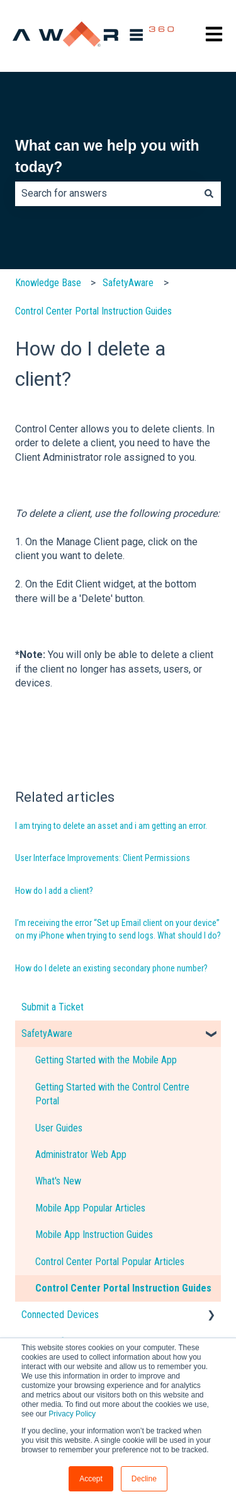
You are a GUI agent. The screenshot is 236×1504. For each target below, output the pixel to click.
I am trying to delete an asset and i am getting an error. (111, 826)
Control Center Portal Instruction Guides (93, 311)
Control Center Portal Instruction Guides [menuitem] (123, 1288)
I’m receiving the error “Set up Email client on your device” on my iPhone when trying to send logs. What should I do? (118, 929)
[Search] (209, 193)
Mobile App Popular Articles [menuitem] (90, 1208)
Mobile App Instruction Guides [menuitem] (94, 1235)
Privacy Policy (72, 1413)
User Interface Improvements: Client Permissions (102, 858)
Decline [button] (144, 1478)
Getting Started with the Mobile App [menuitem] (106, 1060)
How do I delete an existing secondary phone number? (111, 968)
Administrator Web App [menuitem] (80, 1154)
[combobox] (106, 193)
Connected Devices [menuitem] (60, 1315)
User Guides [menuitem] (58, 1128)
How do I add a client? (54, 891)
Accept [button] (91, 1478)
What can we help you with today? (107, 156)
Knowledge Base (48, 283)
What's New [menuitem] (58, 1181)
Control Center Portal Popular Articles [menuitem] (109, 1262)
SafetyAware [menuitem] (46, 1033)
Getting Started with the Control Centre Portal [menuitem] (112, 1094)
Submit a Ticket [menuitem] (52, 1007)
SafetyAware (128, 283)
